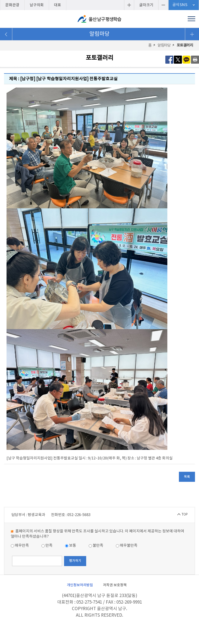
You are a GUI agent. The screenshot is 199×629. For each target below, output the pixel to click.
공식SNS (179, 5)
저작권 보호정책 (115, 585)
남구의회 (37, 5)
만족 (47, 545)
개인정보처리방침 (80, 585)
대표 (57, 5)
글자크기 (146, 5)
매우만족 (20, 545)
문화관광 (12, 5)
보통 (70, 545)
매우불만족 (126, 545)
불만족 (96, 545)
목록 (187, 477)
